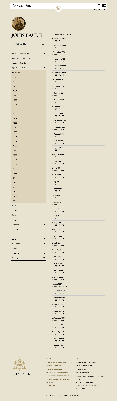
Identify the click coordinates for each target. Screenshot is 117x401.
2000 (15, 178)
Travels (15, 258)
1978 (15, 77)
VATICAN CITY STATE (82, 373)
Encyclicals (16, 220)
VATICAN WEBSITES (82, 369)
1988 (15, 123)
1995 (15, 155)
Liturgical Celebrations (84, 382)
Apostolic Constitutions (21, 58)
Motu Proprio (17, 234)
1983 (15, 100)
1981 (15, 91)
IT (59, 41)
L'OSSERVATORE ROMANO (84, 365)
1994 (15, 150)
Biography (28, 44)
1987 (15, 118)
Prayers (15, 249)
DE (52, 41)
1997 (15, 164)
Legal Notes (53, 395)
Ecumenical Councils (54, 369)
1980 (15, 86)
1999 (15, 173)
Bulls (14, 215)
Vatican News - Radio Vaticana (87, 362)
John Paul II (27, 35)
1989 (15, 128)
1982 (15, 95)
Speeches (16, 253)
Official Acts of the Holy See (57, 372)
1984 (15, 105)
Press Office (80, 358)
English (98, 10)
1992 (15, 141)
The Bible (49, 358)
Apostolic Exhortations (20, 63)
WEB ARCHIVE (50, 385)
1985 (15, 109)
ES (56, 41)
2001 (15, 182)
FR (60, 61)
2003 (15, 192)
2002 (15, 187)
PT (63, 116)
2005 (15, 201)
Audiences (16, 73)
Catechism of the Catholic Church (59, 362)
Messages (16, 244)
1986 (15, 114)
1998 (15, 169)
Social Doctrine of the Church (57, 376)
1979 (15, 82)
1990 (15, 132)
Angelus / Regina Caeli (20, 53)
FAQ (47, 395)
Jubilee (15, 229)
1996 (15, 160)
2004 (15, 196)
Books (14, 210)
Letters (14, 239)
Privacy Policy (74, 395)
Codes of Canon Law (53, 365)
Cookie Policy (63, 395)
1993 (15, 146)
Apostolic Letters (18, 68)
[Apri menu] (104, 5)
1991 (15, 137)
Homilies (15, 225)
